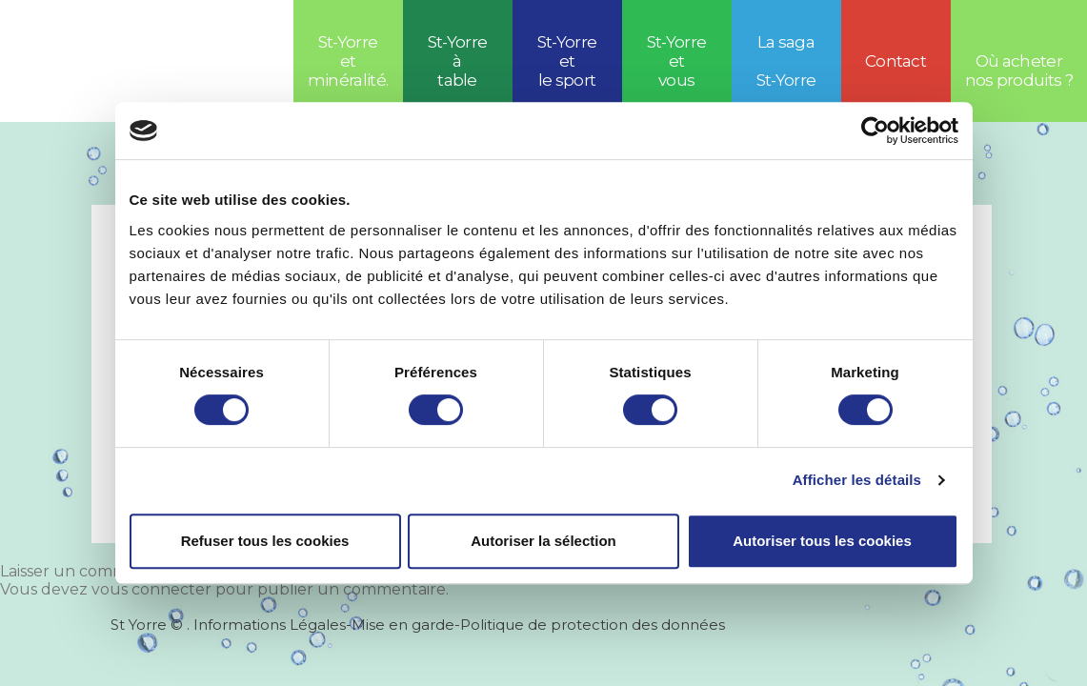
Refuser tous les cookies (265, 541)
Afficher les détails (857, 480)
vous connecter (151, 589)
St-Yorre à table (458, 61)
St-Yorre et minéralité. (348, 61)
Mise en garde (403, 624)
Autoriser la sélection (543, 541)
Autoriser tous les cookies (822, 541)
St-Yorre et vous (677, 61)
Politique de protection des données (592, 624)
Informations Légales (269, 624)
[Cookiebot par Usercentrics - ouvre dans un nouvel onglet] (875, 130)
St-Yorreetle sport (567, 61)
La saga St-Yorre (786, 61)
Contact (895, 61)
